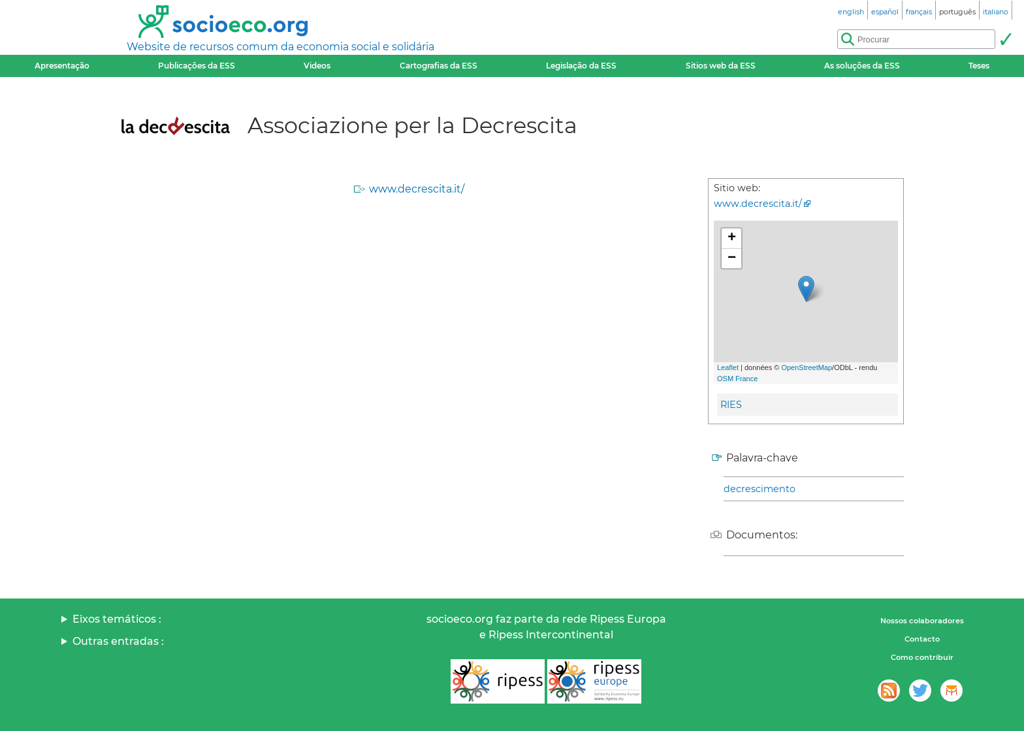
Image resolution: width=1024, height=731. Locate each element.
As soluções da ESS (862, 65)
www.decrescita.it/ (416, 189)
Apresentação (62, 65)
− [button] (732, 258)
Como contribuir (922, 657)
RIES (731, 405)
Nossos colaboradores (922, 620)
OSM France (737, 378)
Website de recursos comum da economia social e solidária (280, 46)
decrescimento (759, 489)
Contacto (922, 639)
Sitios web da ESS (721, 65)
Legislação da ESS (581, 65)
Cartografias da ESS (438, 65)
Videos (317, 65)
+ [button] (732, 238)
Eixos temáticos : (116, 619)
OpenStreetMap (806, 367)
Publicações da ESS (196, 65)
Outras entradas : (118, 641)
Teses (978, 65)
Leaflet (728, 367)
